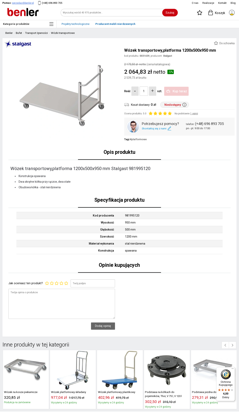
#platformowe (138, 139)
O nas (195, 3)
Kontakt (222, 3)
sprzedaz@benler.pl (23, 3)
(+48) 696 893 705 (52, 2)
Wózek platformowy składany (68, 392)
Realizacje (208, 3)
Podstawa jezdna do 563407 (208, 392)
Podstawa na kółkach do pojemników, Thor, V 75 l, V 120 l (163, 394)
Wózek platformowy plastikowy (116, 392)
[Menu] (232, 369)
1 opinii (194, 113)
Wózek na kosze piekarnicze (20, 392)
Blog (233, 3)
